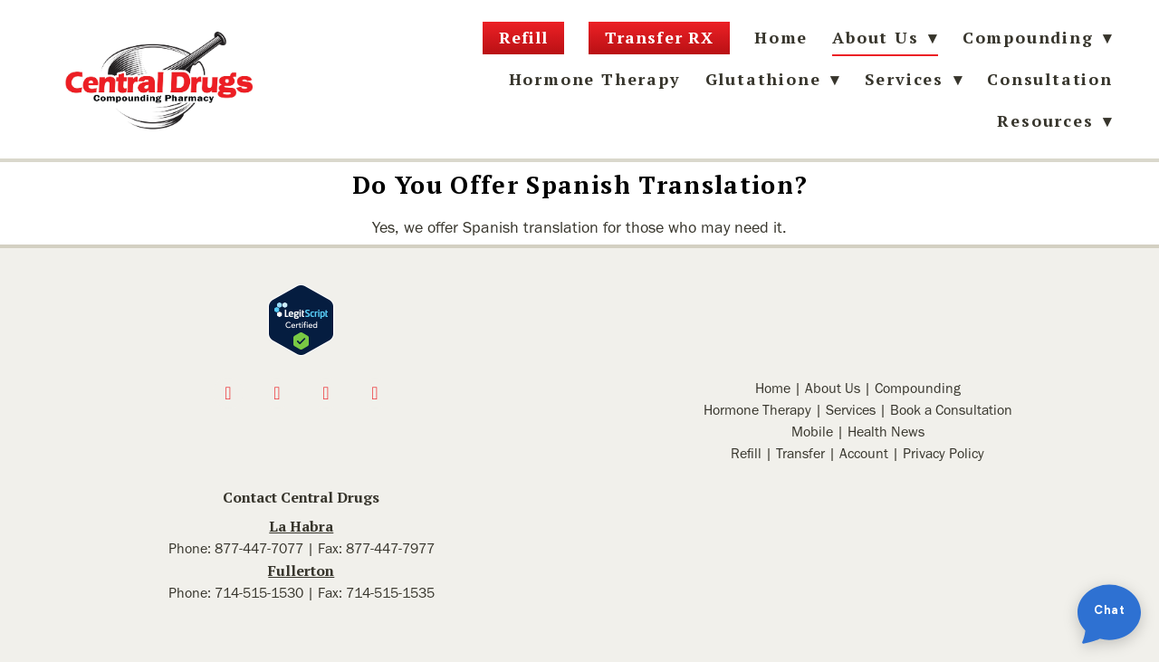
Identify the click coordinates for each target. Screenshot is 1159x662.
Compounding (1038, 37)
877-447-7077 (259, 548)
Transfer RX (659, 37)
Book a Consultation (951, 409)
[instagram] (277, 393)
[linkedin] (374, 393)
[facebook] (228, 393)
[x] (326, 393)
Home (781, 37)
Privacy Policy (943, 453)
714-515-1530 (259, 592)
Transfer (800, 453)
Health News (886, 431)
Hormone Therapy (595, 79)
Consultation (1050, 79)
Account (863, 453)
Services (851, 409)
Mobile (812, 431)
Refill (523, 37)
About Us (832, 388)
